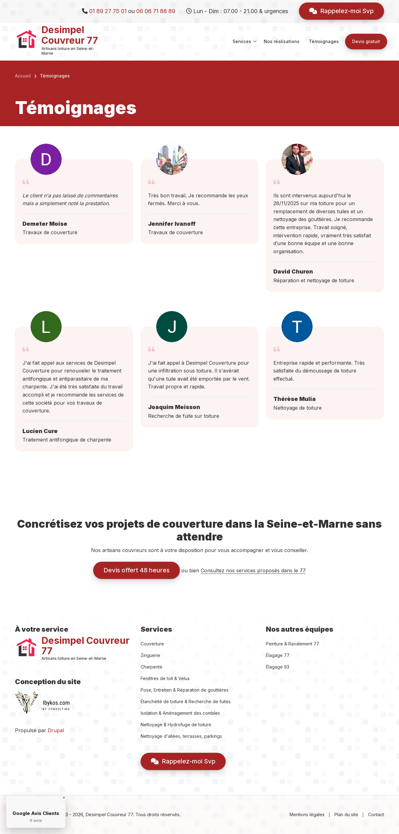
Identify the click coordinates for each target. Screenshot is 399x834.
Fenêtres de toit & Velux (165, 678)
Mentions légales (307, 814)
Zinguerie (150, 655)
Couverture (152, 643)
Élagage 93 (277, 666)
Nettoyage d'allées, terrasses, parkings (181, 736)
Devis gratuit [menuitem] (366, 41)
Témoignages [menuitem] (324, 41)
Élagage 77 (278, 655)
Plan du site (346, 814)
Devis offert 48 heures (136, 570)
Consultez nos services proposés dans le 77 (253, 570)
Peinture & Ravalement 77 (292, 643)
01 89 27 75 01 (108, 11)
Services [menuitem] (245, 47)
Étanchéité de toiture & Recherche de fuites (186, 701)
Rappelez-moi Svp (341, 11)
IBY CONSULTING (55, 709)
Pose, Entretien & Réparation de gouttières (184, 690)
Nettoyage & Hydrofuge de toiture (176, 724)
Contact (376, 814)
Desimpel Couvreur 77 (69, 35)
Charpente (151, 666)
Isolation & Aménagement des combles (180, 713)
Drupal (56, 730)
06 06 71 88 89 (155, 11)
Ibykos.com (56, 702)
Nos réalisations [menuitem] (282, 41)
